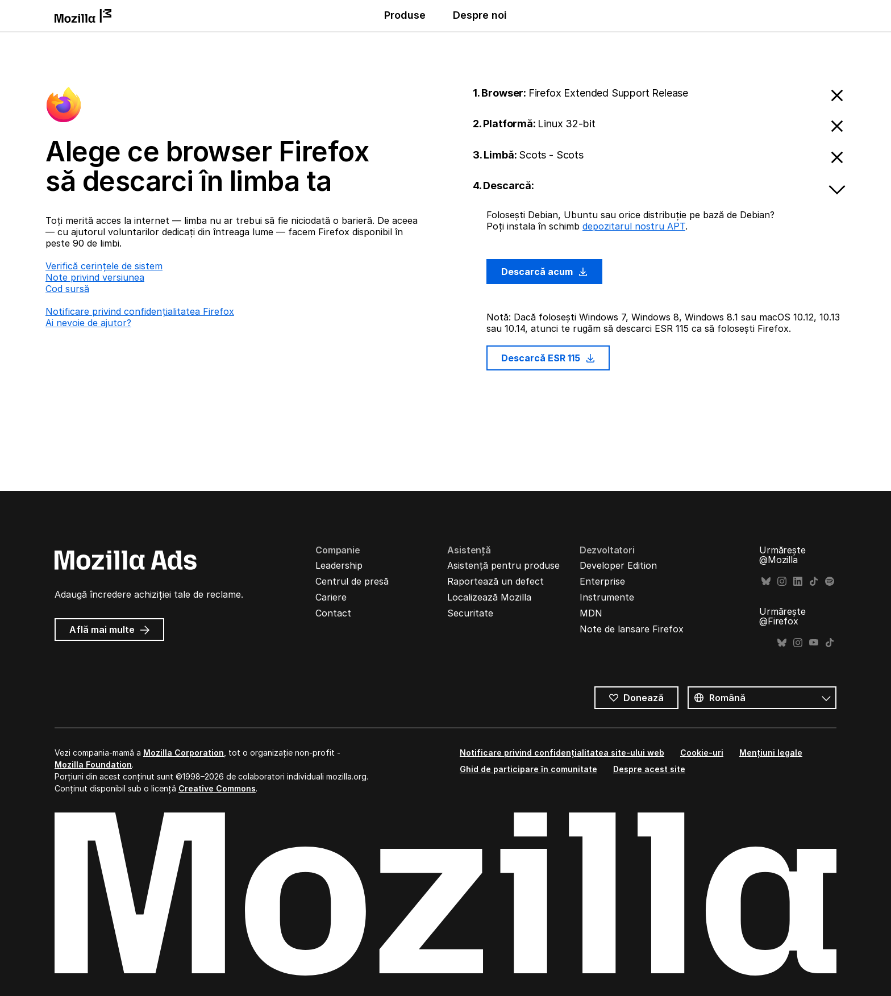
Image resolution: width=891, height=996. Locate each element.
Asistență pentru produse (503, 565)
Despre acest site (649, 769)
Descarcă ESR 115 (548, 358)
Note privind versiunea (94, 277)
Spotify (829, 581)
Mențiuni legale (770, 752)
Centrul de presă (352, 581)
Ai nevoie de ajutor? (88, 322)
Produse (405, 15)
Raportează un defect (495, 581)
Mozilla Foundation (93, 764)
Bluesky (766, 581)
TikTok (814, 581)
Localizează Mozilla (489, 597)
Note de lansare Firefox (632, 629)
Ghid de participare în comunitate (528, 769)
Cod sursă (67, 288)
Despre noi (480, 15)
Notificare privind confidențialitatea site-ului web (562, 752)
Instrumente (607, 597)
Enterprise (602, 581)
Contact (333, 613)
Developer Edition (618, 565)
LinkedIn (798, 581)
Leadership (339, 565)
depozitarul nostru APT (633, 226)
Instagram (782, 581)
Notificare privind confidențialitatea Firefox (139, 311)
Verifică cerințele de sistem (104, 266)
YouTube (814, 643)
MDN (591, 613)
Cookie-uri (701, 752)
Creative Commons (217, 788)
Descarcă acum (544, 271)
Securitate (470, 613)
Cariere (331, 597)
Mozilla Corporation (183, 752)
